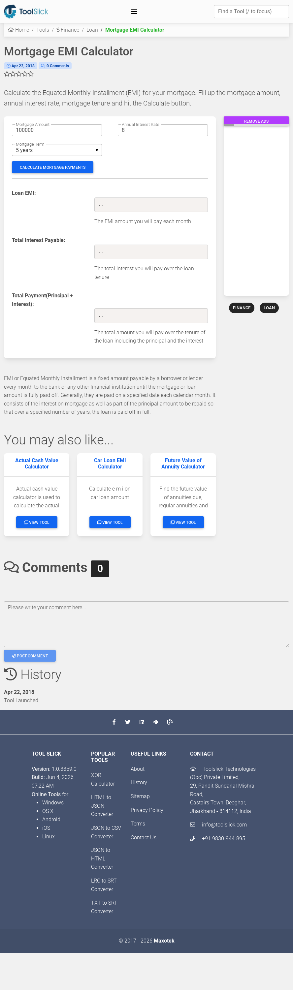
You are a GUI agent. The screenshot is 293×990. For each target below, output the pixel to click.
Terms (138, 824)
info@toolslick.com (218, 825)
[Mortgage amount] (57, 130)
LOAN (269, 307)
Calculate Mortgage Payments (52, 167)
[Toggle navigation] (134, 11)
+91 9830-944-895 (217, 838)
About (138, 769)
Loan (92, 30)
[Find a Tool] (251, 11)
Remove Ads (256, 121)
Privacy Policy (147, 810)
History (139, 782)
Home (18, 30)
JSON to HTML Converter (102, 858)
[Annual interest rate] (163, 130)
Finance (67, 30)
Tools (42, 30)
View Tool (36, 522)
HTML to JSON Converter (102, 805)
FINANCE (241, 307)
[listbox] (57, 150)
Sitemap (140, 796)
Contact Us (143, 837)
